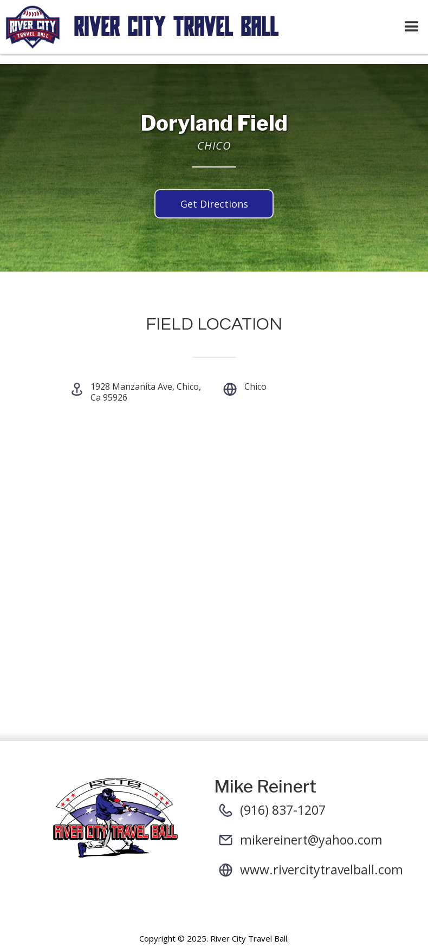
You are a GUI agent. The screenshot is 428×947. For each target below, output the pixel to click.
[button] (411, 27)
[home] (197, 27)
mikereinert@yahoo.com (311, 839)
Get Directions (214, 203)
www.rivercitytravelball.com (321, 869)
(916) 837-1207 (283, 810)
